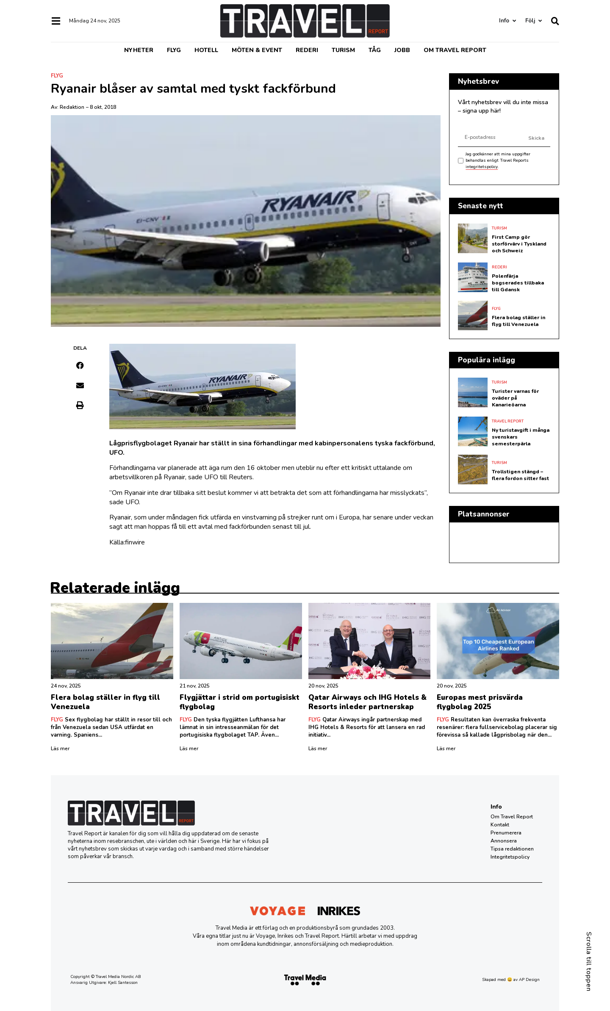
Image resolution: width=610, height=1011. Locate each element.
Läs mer (60, 748)
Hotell (206, 50)
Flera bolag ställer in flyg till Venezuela (518, 321)
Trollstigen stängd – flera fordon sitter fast (520, 475)
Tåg (375, 50)
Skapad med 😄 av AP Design (511, 980)
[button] (80, 365)
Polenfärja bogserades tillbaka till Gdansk (518, 283)
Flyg (174, 50)
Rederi (307, 50)
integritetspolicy (482, 167)
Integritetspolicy (510, 857)
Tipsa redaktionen (512, 848)
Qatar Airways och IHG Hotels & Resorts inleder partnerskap (367, 702)
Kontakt (500, 824)
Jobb (402, 50)
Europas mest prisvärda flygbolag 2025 (480, 702)
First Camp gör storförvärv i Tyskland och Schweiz (519, 244)
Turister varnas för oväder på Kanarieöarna (515, 398)
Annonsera (504, 840)
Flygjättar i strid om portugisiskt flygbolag (239, 702)
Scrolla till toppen (588, 962)
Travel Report (508, 421)
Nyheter (138, 50)
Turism (343, 50)
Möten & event (257, 50)
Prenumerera (506, 832)
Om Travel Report (455, 50)
